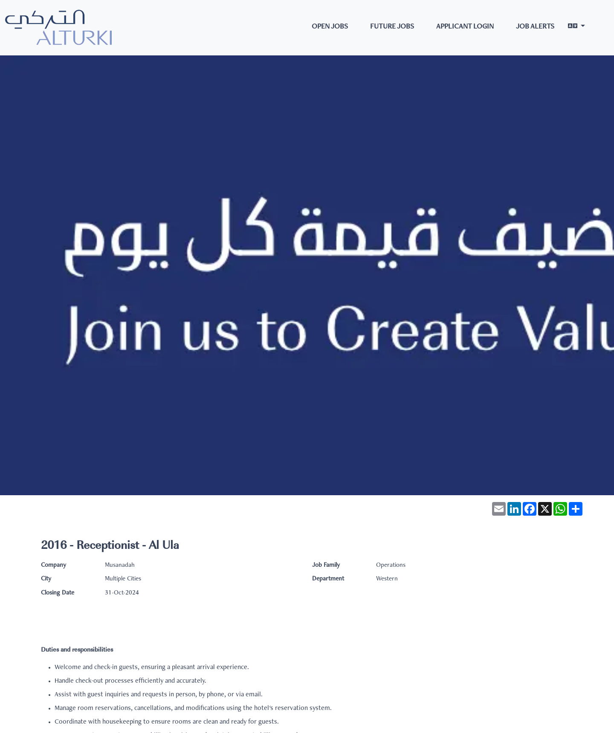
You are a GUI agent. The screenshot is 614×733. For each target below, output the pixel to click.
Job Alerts (535, 27)
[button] (576, 27)
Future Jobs (392, 27)
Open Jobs (330, 27)
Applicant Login (465, 27)
